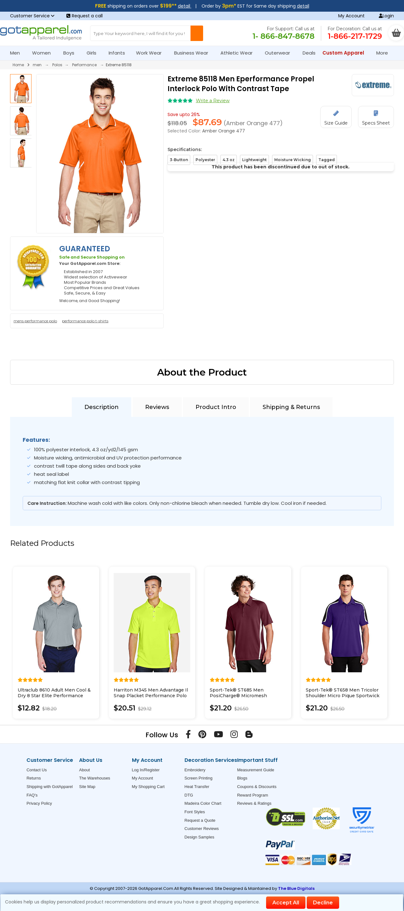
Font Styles (195, 811)
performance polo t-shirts (85, 320)
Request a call (84, 16)
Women (44, 53)
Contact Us (36, 770)
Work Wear (151, 53)
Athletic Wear (239, 53)
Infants (119, 53)
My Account (351, 16)
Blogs (242, 778)
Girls (94, 53)
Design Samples (199, 837)
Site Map (87, 786)
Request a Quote (200, 820)
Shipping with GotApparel (49, 786)
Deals (309, 53)
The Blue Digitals (296, 888)
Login (386, 16)
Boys (71, 53)
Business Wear (193, 53)
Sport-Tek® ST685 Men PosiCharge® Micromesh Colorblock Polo (238, 695)
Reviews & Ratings (254, 803)
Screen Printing (199, 778)
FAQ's (31, 795)
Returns (33, 778)
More (384, 53)
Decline (323, 903)
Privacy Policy (39, 803)
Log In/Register (146, 770)
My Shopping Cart (148, 786)
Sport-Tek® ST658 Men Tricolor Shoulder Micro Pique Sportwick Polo (342, 695)
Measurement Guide (255, 770)
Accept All (285, 903)
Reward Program (252, 795)
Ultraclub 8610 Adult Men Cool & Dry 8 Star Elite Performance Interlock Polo (54, 695)
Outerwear (280, 53)
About (84, 770)
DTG (189, 795)
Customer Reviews (202, 828)
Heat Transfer (197, 786)
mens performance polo (35, 320)
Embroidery (195, 770)
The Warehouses (94, 778)
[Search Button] (197, 33)
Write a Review (213, 100)
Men (17, 53)
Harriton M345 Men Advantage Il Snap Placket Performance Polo (151, 692)
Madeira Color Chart (203, 803)
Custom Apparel (345, 53)
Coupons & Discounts (256, 786)
